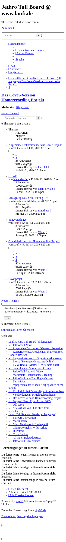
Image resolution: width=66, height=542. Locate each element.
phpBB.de (40, 510)
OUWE (12, 176)
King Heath (22, 107)
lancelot (42, 167)
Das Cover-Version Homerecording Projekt (22, 97)
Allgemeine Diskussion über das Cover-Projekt (35, 144)
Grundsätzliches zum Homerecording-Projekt (34, 241)
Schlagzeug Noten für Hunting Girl (28, 197)
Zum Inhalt (7, 27)
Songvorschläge (17, 219)
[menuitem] (29, 50)
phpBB (19, 501)
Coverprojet (15, 278)
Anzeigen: (19, 308)
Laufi (16, 222)
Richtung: (41, 311)
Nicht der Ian (20, 179)
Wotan (17, 148)
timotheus (18, 201)
